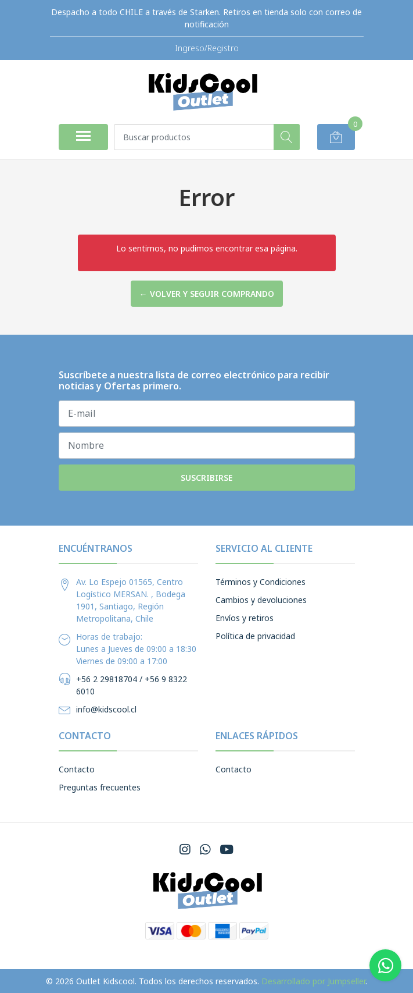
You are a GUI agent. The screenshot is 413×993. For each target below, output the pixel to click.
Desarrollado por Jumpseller (313, 981)
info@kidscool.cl (106, 709)
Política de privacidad (255, 635)
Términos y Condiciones (261, 581)
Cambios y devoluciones (261, 599)
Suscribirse (206, 477)
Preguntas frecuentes (100, 787)
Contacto (77, 769)
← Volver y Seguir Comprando (206, 293)
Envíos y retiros (245, 617)
